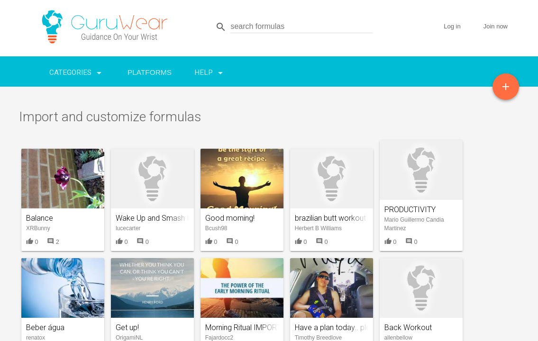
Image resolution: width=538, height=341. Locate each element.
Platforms (150, 72)
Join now (495, 26)
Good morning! (230, 218)
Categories (77, 70)
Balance (39, 218)
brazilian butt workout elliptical (344, 218)
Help (210, 70)
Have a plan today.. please (339, 327)
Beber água (45, 327)
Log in (452, 26)
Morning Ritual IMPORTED (247, 327)
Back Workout (408, 327)
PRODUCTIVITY (410, 209)
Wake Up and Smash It (153, 218)
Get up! (127, 327)
